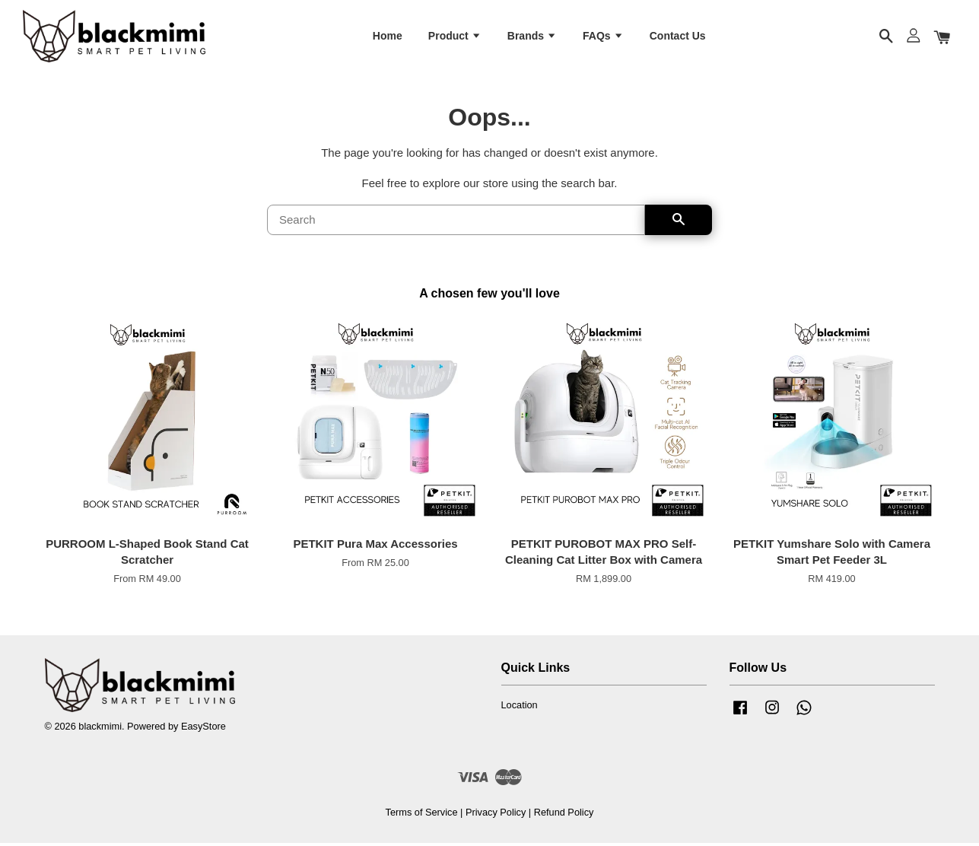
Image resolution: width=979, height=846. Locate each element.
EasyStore (203, 729)
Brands (532, 36)
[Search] (456, 223)
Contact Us (678, 36)
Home (387, 36)
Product (455, 36)
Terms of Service (422, 815)
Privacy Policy (496, 815)
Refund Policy (564, 815)
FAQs (603, 36)
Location (519, 708)
